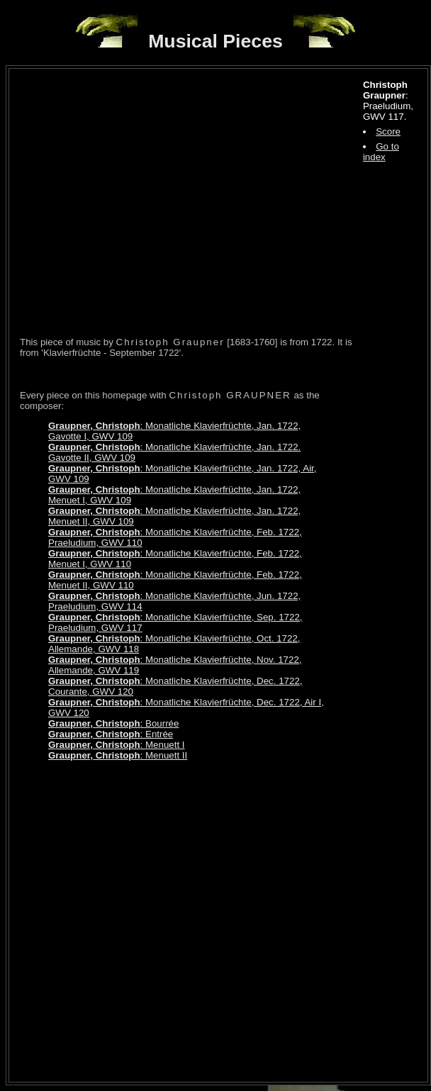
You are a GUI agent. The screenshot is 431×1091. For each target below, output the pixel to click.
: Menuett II (117, 755)
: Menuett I (116, 744)
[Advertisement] (150, 921)
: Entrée (110, 734)
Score (388, 131)
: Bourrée (113, 723)
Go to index (381, 151)
